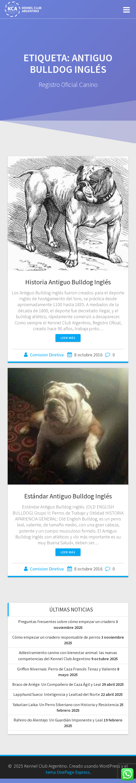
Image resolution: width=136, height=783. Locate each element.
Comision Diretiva (47, 355)
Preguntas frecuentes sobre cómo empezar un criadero (66, 621)
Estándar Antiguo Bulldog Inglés (68, 496)
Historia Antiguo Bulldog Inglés (68, 282)
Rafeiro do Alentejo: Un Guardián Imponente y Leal (58, 719)
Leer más (68, 338)
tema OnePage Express (68, 772)
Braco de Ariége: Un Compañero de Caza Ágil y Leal (56, 684)
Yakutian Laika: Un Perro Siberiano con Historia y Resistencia (66, 704)
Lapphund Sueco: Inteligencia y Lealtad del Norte (56, 694)
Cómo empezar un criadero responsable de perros (56, 637)
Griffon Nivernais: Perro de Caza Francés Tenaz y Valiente (66, 668)
